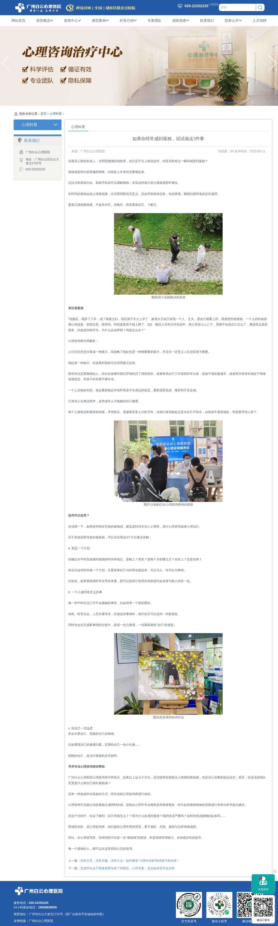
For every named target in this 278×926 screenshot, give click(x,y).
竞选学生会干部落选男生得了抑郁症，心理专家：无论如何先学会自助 (127, 868)
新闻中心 (72, 20)
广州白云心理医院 (41, 921)
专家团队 (154, 20)
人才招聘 (259, 20)
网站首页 (18, 20)
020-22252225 (35, 169)
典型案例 (100, 20)
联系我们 (207, 20)
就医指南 (180, 20)
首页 (43, 113)
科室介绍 (128, 20)
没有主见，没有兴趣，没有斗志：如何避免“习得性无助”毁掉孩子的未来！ (130, 860)
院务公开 (233, 20)
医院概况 (44, 20)
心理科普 (56, 113)
